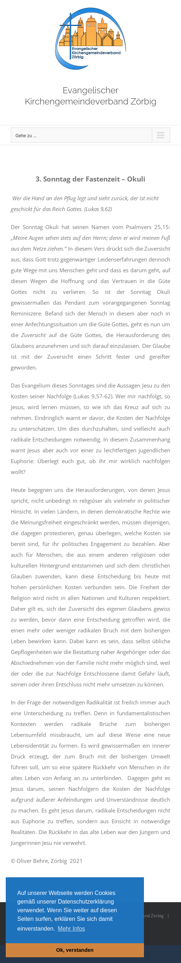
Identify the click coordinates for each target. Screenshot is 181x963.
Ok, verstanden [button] (75, 950)
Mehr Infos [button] (71, 929)
